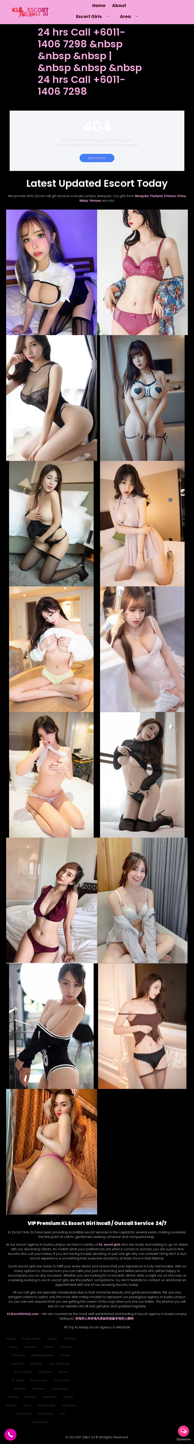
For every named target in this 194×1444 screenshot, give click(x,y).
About (119, 5)
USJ (62, 1413)
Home (98, 5)
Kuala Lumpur (39, 1380)
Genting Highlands (42, 1355)
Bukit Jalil (69, 1338)
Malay (83, 200)
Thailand (156, 196)
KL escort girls (109, 1244)
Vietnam (95, 200)
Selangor (68, 1397)
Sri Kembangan (46, 1405)
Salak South (49, 1397)
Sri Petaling (68, 1405)
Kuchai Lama (61, 1380)
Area (130, 16)
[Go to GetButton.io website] (183, 1439)
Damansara (18, 1355)
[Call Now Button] (10, 1435)
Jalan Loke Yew (23, 1372)
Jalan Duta (17, 1363)
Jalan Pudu (45, 1372)
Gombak (65, 1355)
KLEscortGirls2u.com (22, 1314)
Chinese (170, 196)
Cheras (13, 1347)
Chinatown (30, 1347)
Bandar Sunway (31, 1338)
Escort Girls (94, 16)
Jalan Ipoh (36, 1363)
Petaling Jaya (59, 1388)
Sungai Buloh (45, 1413)
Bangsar (52, 1338)
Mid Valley (20, 1388)
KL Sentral (18, 1380)
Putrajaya (30, 1397)
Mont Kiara (38, 1388)
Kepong (62, 1372)
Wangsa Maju (41, 1422)
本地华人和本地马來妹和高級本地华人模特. (104, 1318)
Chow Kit (48, 1347)
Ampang (11, 1338)
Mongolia (141, 196)
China (181, 196)
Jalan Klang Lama (59, 1363)
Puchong (13, 1397)
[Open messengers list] (183, 1431)
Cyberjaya (66, 1347)
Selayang (11, 1405)
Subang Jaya (23, 1413)
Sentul (27, 1405)
